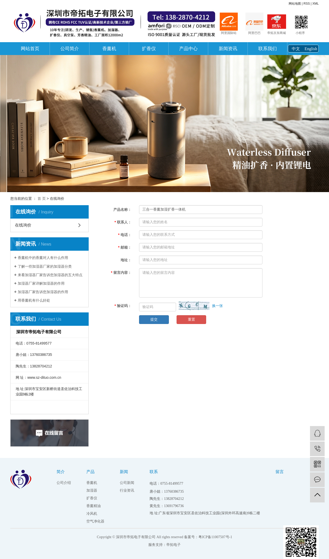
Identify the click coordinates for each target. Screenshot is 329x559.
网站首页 (30, 48)
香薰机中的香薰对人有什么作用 (43, 258)
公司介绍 (64, 483)
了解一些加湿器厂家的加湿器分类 (45, 266)
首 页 (42, 198)
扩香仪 (149, 48)
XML (315, 3)
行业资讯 (127, 490)
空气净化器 (95, 521)
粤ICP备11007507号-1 (215, 537)
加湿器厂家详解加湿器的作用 (41, 283)
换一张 (217, 306)
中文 (296, 49)
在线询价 (23, 225)
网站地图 (295, 3)
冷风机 (91, 514)
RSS (307, 3)
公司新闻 (127, 483)
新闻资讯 (228, 48)
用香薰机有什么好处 (34, 300)
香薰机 (109, 48)
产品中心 (188, 48)
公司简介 (69, 48)
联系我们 (267, 48)
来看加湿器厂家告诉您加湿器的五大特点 (50, 275)
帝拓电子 (173, 545)
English (311, 49)
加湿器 (91, 490)
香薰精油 (93, 506)
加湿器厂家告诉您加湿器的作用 (43, 292)
